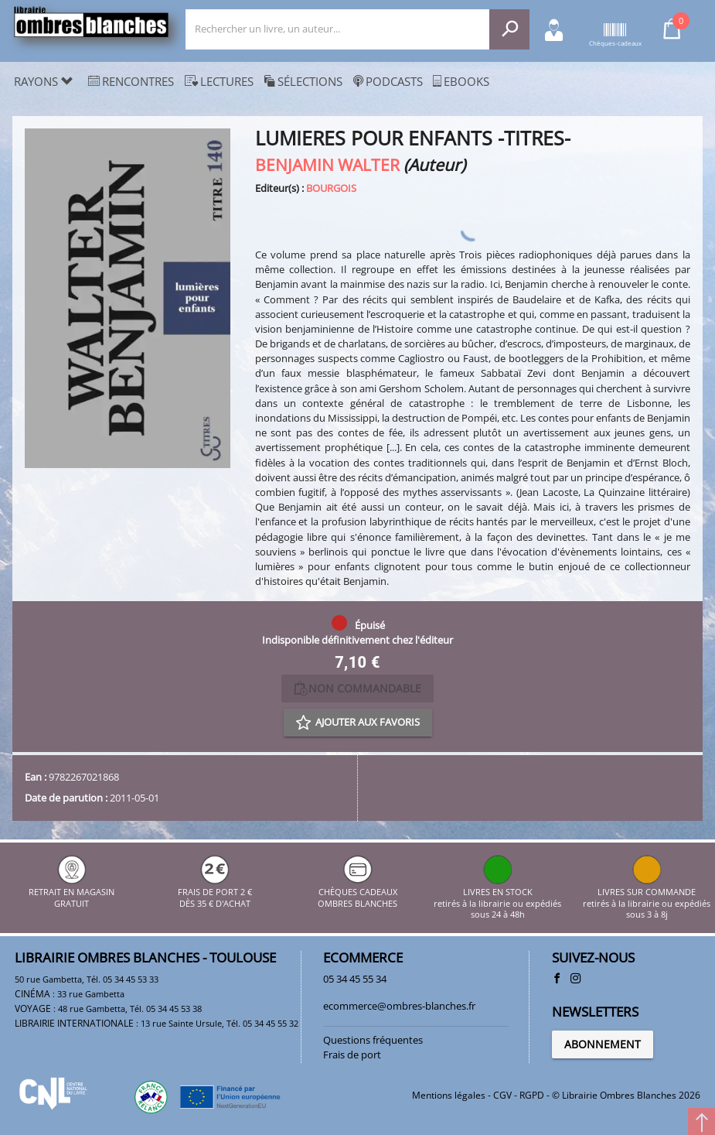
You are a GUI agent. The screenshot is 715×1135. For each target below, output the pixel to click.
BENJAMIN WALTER (327, 164)
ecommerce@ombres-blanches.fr (399, 1006)
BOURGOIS (331, 188)
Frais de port (352, 1054)
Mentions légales (448, 1095)
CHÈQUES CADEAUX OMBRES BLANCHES (357, 892)
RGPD (531, 1095)
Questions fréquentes (373, 1040)
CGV (502, 1095)
